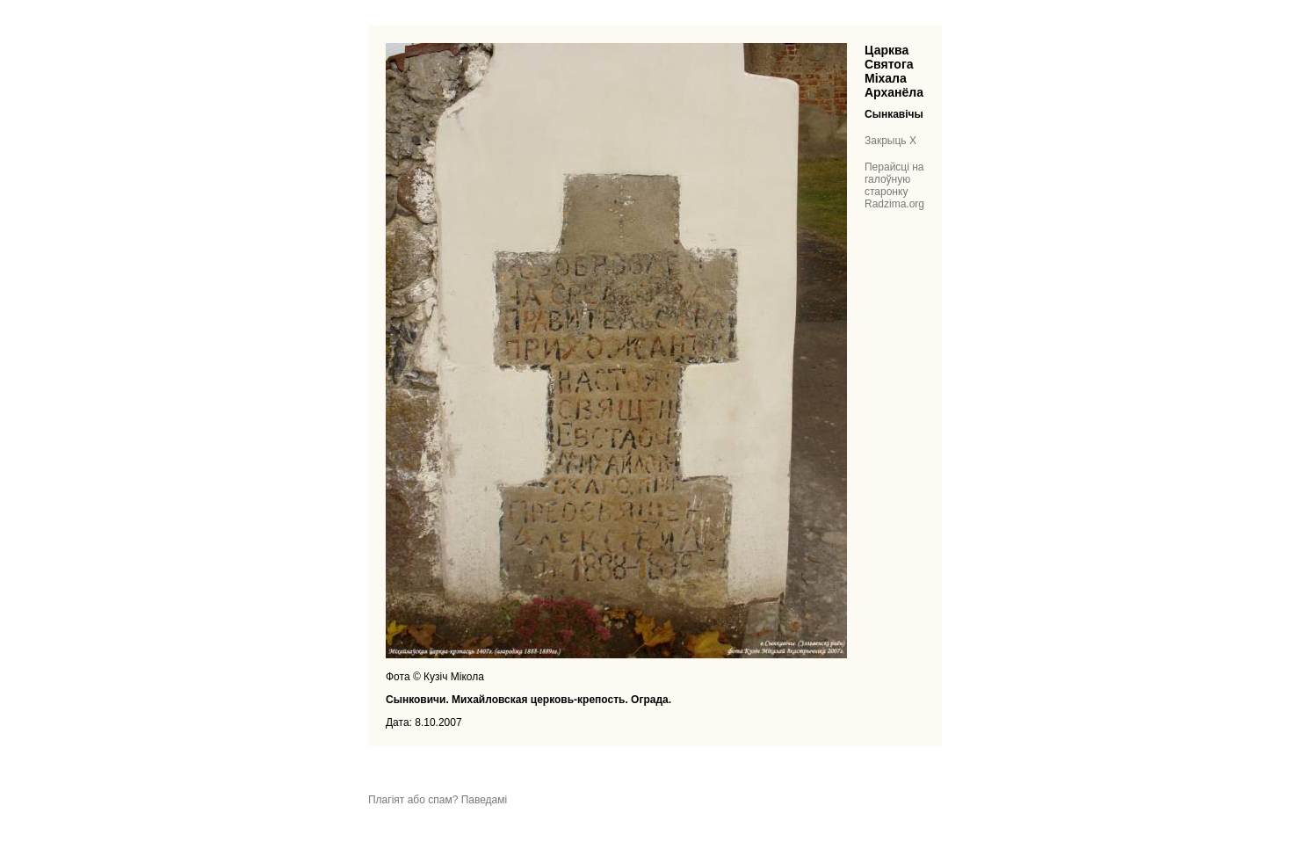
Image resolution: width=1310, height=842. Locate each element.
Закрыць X (890, 140)
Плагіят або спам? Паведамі (437, 800)
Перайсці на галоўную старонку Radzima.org (894, 185)
